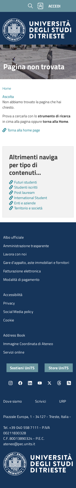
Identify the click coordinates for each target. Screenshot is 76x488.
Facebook (20, 383)
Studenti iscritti (25, 187)
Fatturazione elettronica (22, 271)
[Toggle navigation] (69, 6)
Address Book (14, 335)
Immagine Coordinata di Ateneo (28, 343)
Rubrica (40, 6)
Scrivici (40, 401)
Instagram (10, 383)
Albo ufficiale (13, 237)
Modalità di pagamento (21, 279)
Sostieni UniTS (22, 368)
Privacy (9, 303)
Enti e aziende (25, 203)
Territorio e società (28, 208)
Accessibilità (12, 294)
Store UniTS (59, 368)
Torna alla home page (23, 130)
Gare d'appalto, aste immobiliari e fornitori (36, 262)
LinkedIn (30, 383)
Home (6, 88)
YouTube (39, 383)
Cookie (8, 320)
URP (62, 401)
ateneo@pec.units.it (19, 444)
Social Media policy (18, 311)
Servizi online (13, 352)
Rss (69, 383)
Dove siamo (12, 401)
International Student (30, 197)
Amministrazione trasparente (26, 246)
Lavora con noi (15, 254)
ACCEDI (54, 6)
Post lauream (24, 192)
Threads (59, 383)
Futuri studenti (25, 182)
